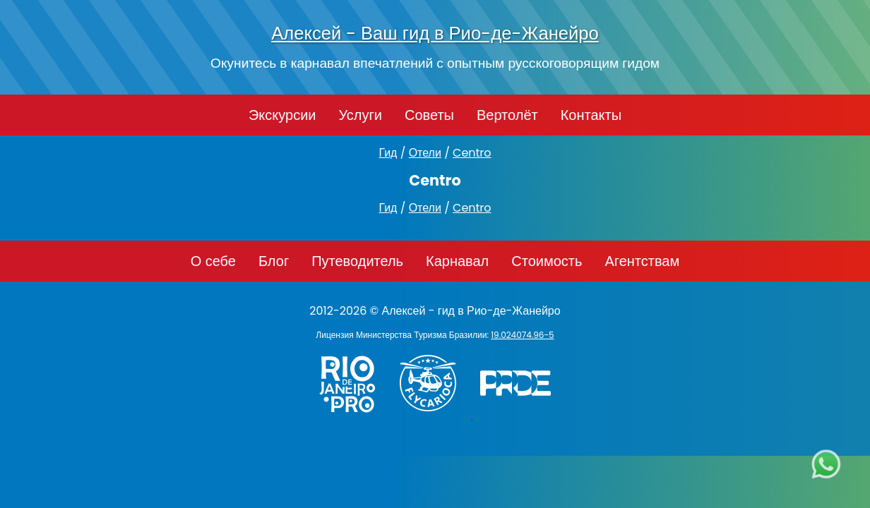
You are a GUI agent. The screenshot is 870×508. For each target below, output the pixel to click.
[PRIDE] (519, 414)
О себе (213, 261)
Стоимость (546, 261)
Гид (388, 153)
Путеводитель (357, 261)
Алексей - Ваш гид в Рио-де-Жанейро (435, 33)
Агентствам (641, 261)
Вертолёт (507, 115)
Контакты (591, 115)
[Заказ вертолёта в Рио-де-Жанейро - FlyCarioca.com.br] (434, 414)
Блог (273, 261)
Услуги (360, 115)
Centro (472, 153)
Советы (429, 115)
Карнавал (457, 261)
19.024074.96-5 (522, 335)
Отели (425, 153)
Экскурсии (282, 115)
